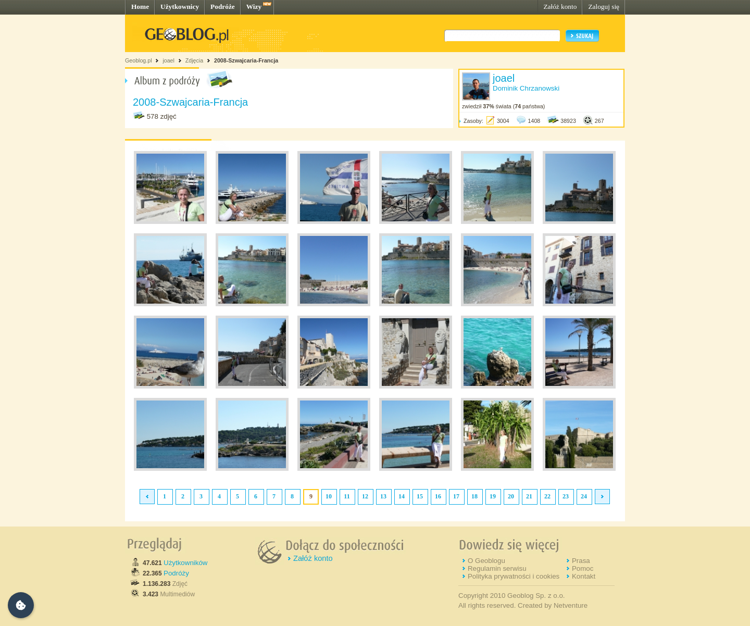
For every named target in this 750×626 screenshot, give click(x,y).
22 (547, 496)
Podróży (176, 573)
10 (329, 496)
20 (511, 496)
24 (584, 496)
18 (474, 496)
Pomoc (582, 568)
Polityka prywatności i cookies (513, 576)
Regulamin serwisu (497, 568)
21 (529, 496)
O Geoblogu (486, 561)
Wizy (253, 6)
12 (365, 496)
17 (456, 496)
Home (140, 6)
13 (383, 496)
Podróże (222, 6)
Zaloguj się (603, 6)
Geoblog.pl (138, 60)
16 (438, 496)
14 (401, 496)
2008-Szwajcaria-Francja (246, 60)
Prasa (581, 561)
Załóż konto (560, 6)
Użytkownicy (179, 6)
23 (565, 496)
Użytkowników (185, 563)
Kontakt (583, 576)
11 (346, 496)
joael (168, 60)
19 (493, 496)
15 (420, 496)
